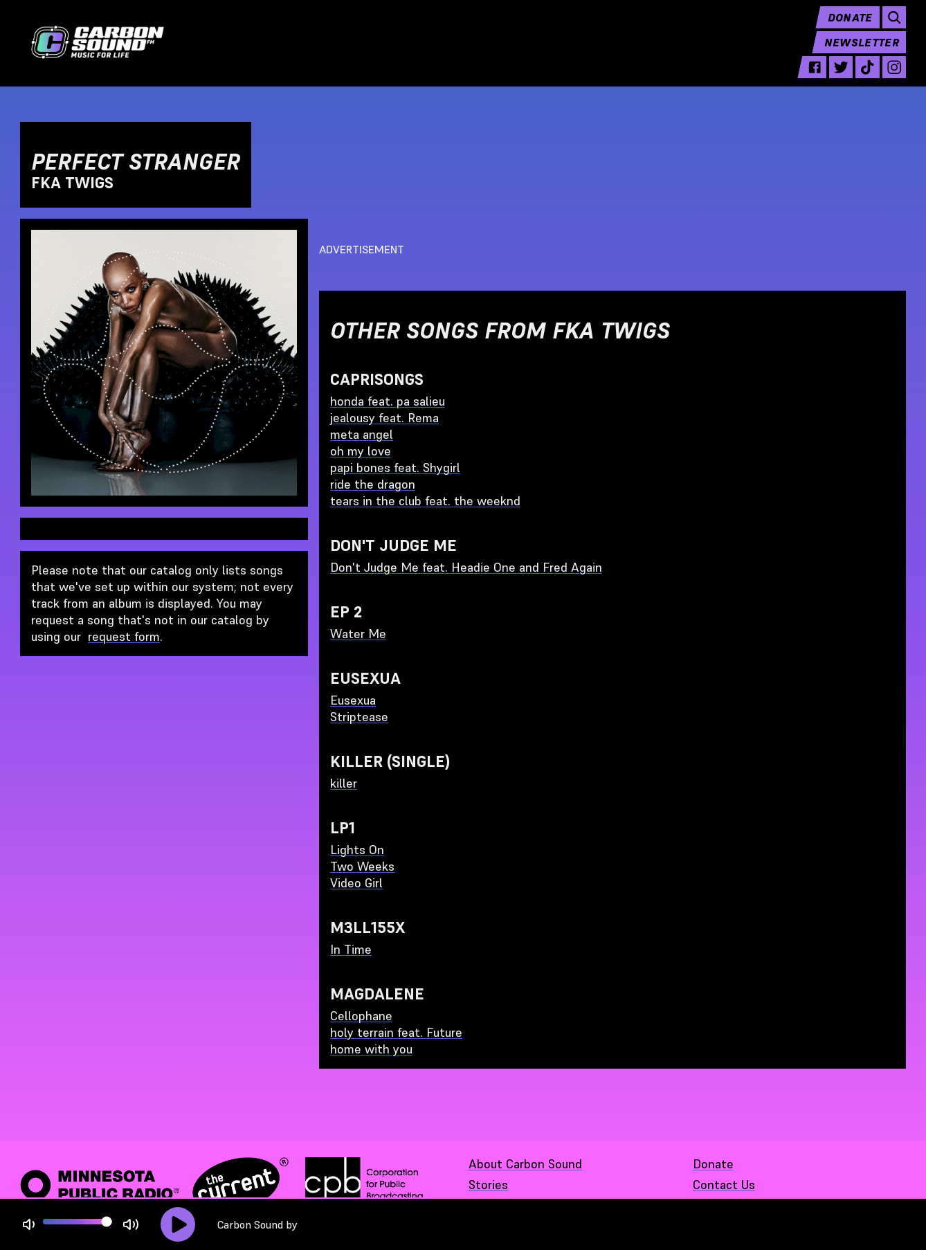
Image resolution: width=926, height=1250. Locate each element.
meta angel (361, 434)
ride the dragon (372, 484)
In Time (351, 949)
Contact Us (724, 1185)
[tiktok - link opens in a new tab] (867, 77)
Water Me (358, 634)
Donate (850, 28)
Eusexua (353, 700)
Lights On (357, 850)
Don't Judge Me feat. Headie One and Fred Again (466, 567)
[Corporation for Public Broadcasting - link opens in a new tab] (364, 1185)
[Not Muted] (28, 1224)
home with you (371, 1049)
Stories (488, 1185)
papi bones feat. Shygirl (395, 467)
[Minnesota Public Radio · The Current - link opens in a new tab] (154, 1185)
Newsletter (861, 53)
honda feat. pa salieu (387, 401)
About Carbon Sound (525, 1164)
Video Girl (356, 883)
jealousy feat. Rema (384, 418)
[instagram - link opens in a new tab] (894, 77)
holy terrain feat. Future (396, 1032)
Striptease (359, 717)
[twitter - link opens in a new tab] (841, 77)
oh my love (360, 451)
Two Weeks (362, 866)
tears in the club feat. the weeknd (425, 501)
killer (343, 783)
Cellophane (361, 1016)
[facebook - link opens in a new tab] (814, 77)
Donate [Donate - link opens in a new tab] (713, 1164)
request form (124, 636)
